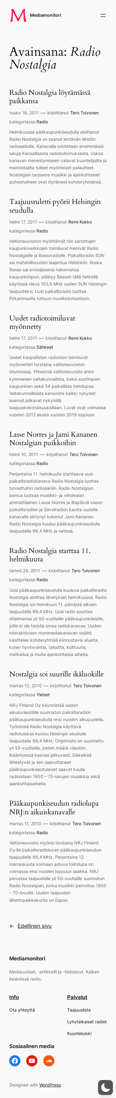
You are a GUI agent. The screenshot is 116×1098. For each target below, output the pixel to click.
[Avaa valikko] (103, 15)
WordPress (50, 1084)
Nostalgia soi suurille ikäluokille (56, 674)
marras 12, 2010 (25, 685)
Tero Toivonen (84, 112)
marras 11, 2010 (25, 823)
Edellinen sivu (30, 926)
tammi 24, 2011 (24, 570)
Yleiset (43, 694)
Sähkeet (45, 347)
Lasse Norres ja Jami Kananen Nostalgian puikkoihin (53, 439)
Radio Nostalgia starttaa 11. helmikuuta (50, 555)
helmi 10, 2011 (23, 454)
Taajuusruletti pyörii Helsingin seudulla (55, 206)
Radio (42, 121)
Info (14, 997)
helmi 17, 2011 (23, 221)
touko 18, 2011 (24, 112)
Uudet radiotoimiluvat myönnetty (42, 322)
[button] (105, 1087)
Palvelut (77, 997)
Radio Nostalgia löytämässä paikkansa (49, 97)
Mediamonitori (45, 15)
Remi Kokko (80, 221)
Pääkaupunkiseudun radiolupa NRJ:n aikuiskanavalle (54, 807)
